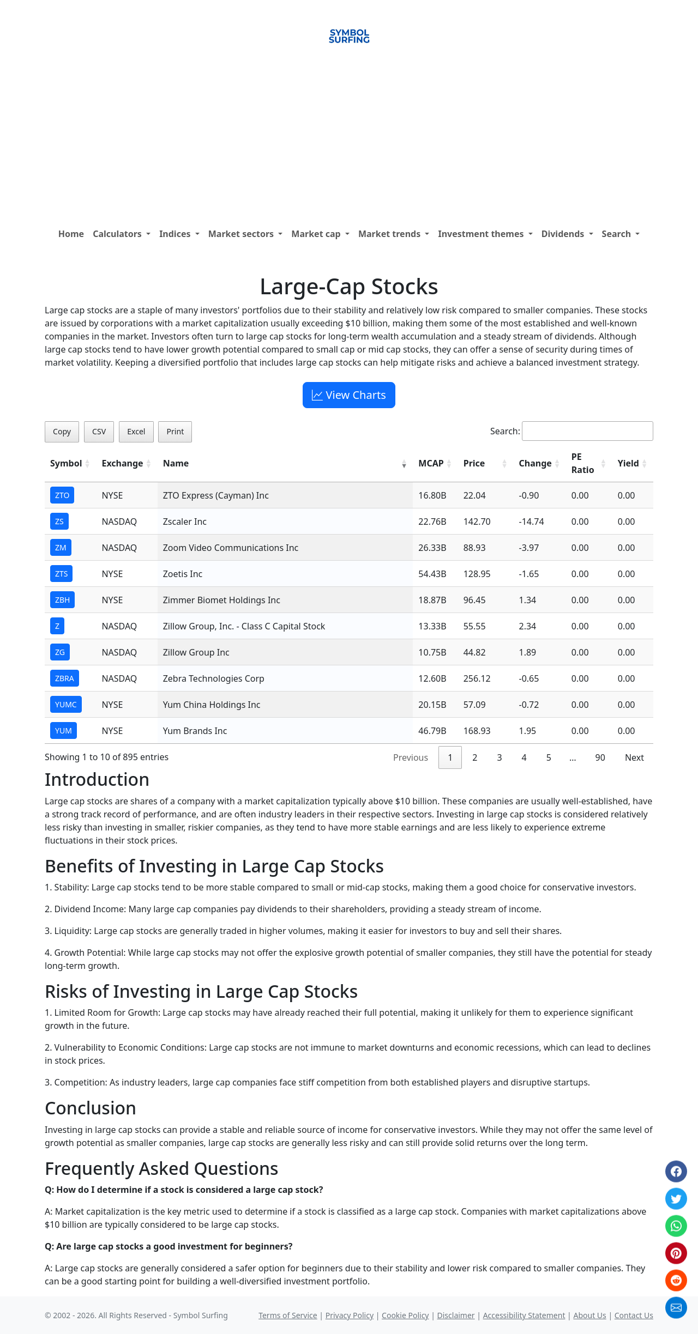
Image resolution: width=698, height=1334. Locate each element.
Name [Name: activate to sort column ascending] (176, 463)
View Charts (349, 394)
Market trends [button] (390, 234)
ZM (61, 547)
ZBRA (64, 678)
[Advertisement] (349, 141)
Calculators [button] (118, 234)
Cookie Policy (405, 1315)
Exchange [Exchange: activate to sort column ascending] (122, 463)
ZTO (62, 495)
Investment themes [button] (482, 234)
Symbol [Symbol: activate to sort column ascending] (66, 463)
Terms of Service (287, 1315)
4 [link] (524, 757)
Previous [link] (410, 757)
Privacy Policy (350, 1315)
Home (71, 234)
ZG (60, 652)
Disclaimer (456, 1315)
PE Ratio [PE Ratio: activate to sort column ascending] (582, 463)
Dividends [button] (564, 234)
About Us (589, 1315)
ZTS (61, 573)
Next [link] (634, 757)
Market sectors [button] (242, 234)
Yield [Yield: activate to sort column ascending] (628, 463)
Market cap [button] (317, 234)
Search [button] (618, 234)
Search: (571, 431)
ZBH (62, 600)
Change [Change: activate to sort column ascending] (535, 463)
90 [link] (600, 757)
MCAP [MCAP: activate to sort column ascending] (430, 463)
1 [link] (450, 757)
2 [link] (474, 757)
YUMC (66, 704)
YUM (63, 730)
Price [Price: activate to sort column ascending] (474, 463)
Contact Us (634, 1315)
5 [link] (548, 757)
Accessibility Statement (524, 1315)
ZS (59, 521)
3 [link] (499, 757)
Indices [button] (176, 234)
